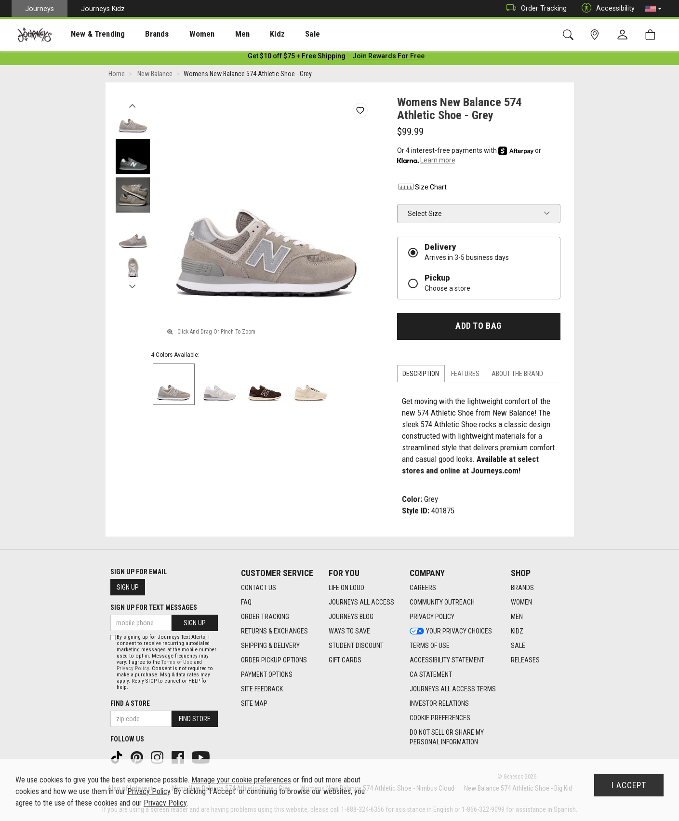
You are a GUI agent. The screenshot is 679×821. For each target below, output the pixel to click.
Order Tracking (534, 8)
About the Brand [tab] (517, 375)
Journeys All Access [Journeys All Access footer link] (361, 602)
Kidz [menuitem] (247, 34)
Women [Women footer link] (521, 602)
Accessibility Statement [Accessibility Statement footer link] (447, 660)
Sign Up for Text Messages (153, 607)
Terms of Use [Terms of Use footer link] (430, 645)
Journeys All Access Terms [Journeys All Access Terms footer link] (453, 689)
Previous (132, 105)
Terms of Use (176, 662)
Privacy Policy (133, 668)
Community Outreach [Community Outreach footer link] (442, 602)
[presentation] (89, 34)
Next (132, 286)
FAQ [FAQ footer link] (246, 602)
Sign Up (128, 587)
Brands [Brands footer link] (522, 588)
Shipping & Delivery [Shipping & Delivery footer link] (270, 645)
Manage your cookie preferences (241, 779)
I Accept (629, 785)
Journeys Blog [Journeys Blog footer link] (351, 616)
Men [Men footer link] (517, 616)
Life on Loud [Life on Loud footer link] (346, 588)
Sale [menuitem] (278, 34)
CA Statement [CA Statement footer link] (431, 674)
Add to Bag (478, 328)
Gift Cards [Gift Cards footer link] (345, 660)
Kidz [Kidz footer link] (517, 631)
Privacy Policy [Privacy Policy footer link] (432, 616)
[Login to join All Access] (297, 58)
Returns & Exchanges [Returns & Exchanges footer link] (274, 631)
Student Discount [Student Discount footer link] (356, 645)
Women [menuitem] (182, 34)
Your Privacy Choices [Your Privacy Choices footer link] (451, 631)
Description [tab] (420, 375)
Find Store (195, 719)
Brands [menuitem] (142, 34)
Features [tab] (465, 375)
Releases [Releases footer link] (525, 660)
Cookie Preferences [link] (440, 718)
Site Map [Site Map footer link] (254, 703)
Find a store (130, 703)
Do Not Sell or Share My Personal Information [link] (447, 737)
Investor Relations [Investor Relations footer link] (439, 703)
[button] (653, 8)
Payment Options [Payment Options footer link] (267, 674)
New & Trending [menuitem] (88, 34)
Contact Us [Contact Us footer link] (258, 588)
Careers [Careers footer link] (423, 588)
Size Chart (422, 189)
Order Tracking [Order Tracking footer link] (265, 616)
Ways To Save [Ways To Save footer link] (349, 631)
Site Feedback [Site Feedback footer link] (262, 689)
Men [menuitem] (217, 34)
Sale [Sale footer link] (518, 645)
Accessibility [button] (606, 8)
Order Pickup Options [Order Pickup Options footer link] (274, 660)
